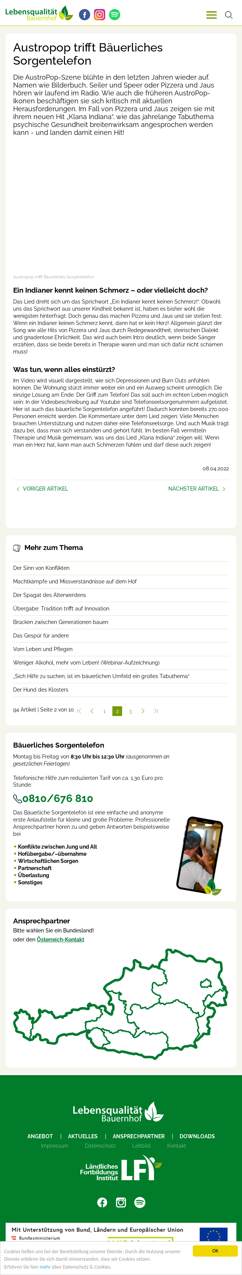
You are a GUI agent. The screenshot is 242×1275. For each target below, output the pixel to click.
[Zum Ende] (155, 711)
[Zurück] (92, 711)
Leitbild (141, 1146)
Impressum (54, 1146)
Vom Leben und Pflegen (43, 649)
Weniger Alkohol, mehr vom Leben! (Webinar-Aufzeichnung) (86, 663)
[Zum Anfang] (79, 711)
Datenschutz (100, 1146)
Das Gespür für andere (41, 636)
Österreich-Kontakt (60, 940)
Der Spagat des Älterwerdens (49, 595)
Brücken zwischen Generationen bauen (60, 622)
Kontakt (176, 1146)
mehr (45, 1267)
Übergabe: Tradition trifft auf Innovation (61, 609)
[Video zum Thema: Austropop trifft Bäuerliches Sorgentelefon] (121, 209)
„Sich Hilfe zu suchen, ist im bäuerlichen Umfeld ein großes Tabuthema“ (101, 676)
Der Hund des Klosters (40, 690)
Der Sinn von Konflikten (41, 568)
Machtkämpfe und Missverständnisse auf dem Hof (75, 582)
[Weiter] (143, 711)
